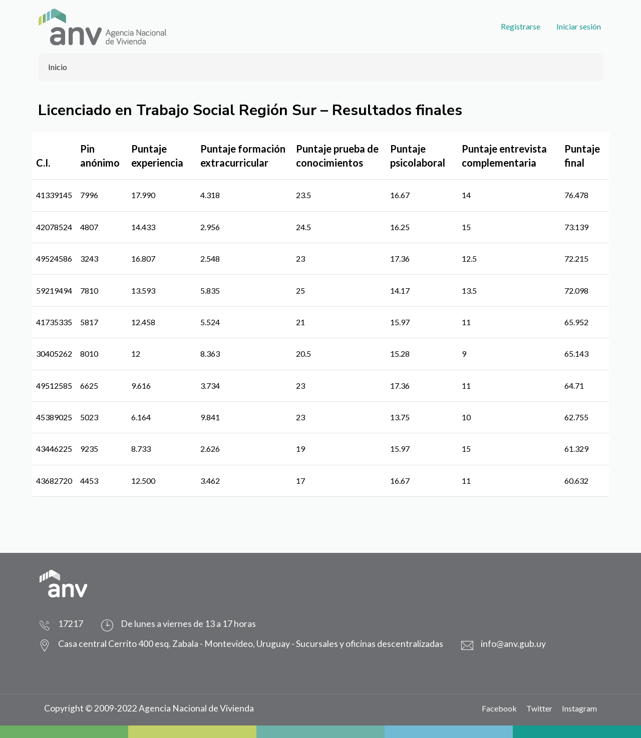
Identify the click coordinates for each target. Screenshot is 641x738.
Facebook (499, 708)
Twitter (539, 708)
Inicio (57, 67)
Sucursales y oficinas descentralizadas (369, 643)
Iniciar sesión (578, 26)
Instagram (579, 708)
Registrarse (520, 26)
